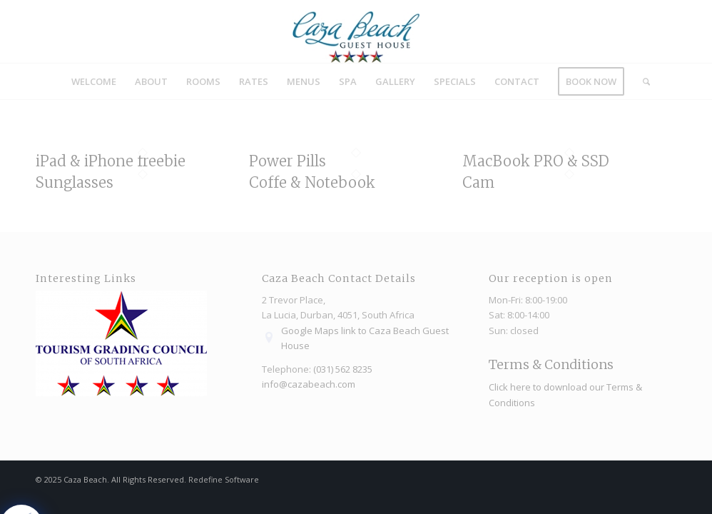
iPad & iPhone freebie (110, 161)
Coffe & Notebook (312, 182)
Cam (478, 182)
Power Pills (287, 161)
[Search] (642, 81)
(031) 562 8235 (342, 369)
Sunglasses (74, 182)
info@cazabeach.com (308, 384)
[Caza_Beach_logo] (356, 31)
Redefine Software (223, 479)
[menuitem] (94, 81)
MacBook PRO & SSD (535, 161)
